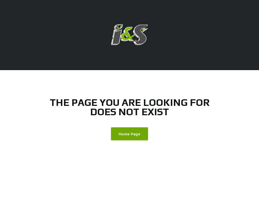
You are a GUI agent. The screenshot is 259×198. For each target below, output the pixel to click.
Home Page (129, 134)
